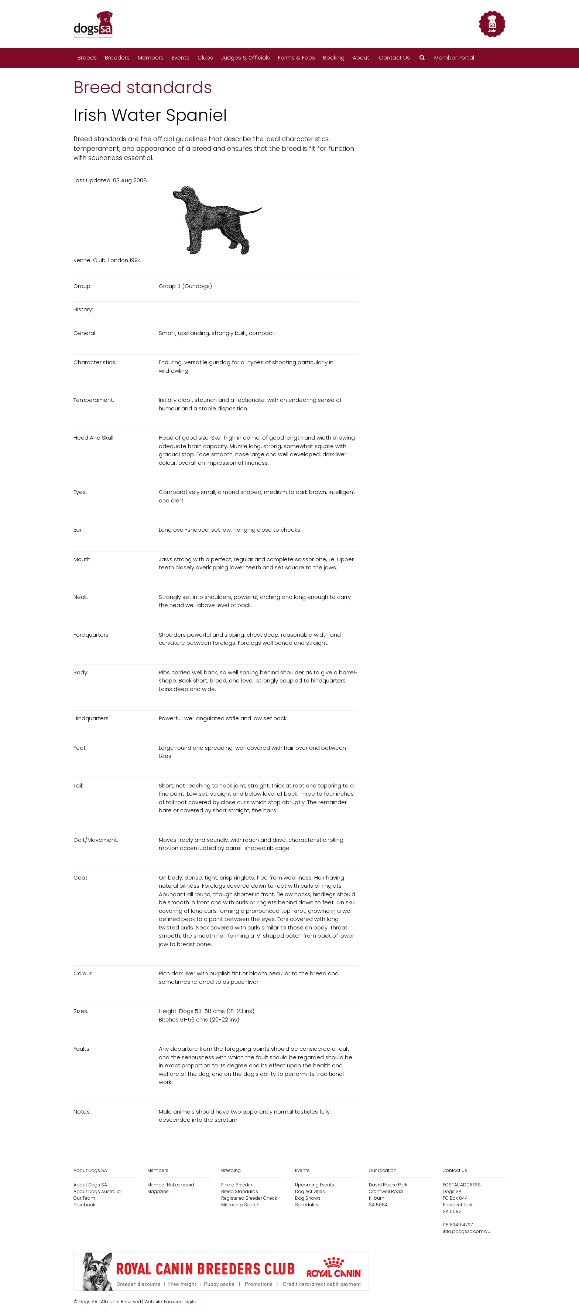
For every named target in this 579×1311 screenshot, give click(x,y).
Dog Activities (310, 1191)
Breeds (87, 57)
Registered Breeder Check (249, 1198)
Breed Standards (239, 1191)
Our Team (84, 1198)
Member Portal (454, 57)
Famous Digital (181, 1301)
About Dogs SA (90, 1185)
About (361, 57)
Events (180, 57)
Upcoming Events (314, 1185)
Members (151, 57)
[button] (422, 58)
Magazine (158, 1191)
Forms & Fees (296, 57)
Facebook (84, 1205)
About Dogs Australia (97, 1191)
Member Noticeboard (170, 1185)
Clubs (205, 57)
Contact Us (394, 57)
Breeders (117, 57)
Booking (334, 57)
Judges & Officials (245, 57)
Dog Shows (308, 1198)
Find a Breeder (236, 1185)
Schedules (306, 1205)
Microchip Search (240, 1205)
